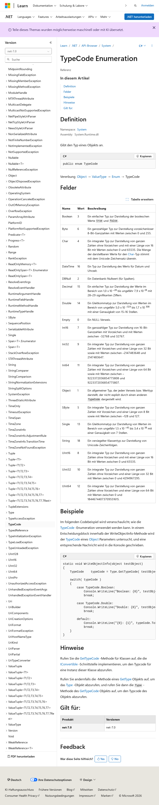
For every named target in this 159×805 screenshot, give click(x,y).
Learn (63, 46)
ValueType (99, 176)
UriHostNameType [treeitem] (19, 637)
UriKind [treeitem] (13, 642)
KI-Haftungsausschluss (19, 790)
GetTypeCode (89, 658)
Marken (106, 796)
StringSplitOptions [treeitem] (20, 388)
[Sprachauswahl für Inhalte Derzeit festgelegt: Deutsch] (14, 780)
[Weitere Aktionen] (152, 46)
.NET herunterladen (139, 17)
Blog (69, 790)
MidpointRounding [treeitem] (20, 69)
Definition (70, 86)
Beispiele (69, 97)
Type (69, 685)
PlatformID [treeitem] (15, 223)
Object (82, 176)
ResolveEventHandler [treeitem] (21, 288)
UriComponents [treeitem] (18, 613)
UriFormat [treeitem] (14, 625)
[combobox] (28, 51)
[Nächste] (126, 5)
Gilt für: (68, 108)
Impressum (86, 796)
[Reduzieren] (50, 42)
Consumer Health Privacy (21, 796)
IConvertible (69, 664)
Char (131, 254)
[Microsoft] (7, 5)
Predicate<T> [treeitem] (17, 235)
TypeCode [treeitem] (14, 524)
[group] (108, 600)
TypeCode (67, 527)
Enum (116, 176)
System (106, 46)
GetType (125, 679)
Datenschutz (106, 790)
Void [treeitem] (11, 736)
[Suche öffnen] (135, 5)
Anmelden (147, 5)
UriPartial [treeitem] (14, 654)
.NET (74, 46)
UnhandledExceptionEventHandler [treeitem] (29, 595)
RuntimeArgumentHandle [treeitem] (24, 294)
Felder (67, 92)
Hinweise (69, 102)
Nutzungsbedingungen (59, 796)
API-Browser (89, 46)
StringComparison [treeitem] (19, 376)
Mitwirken (86, 790)
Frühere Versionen (50, 790)
